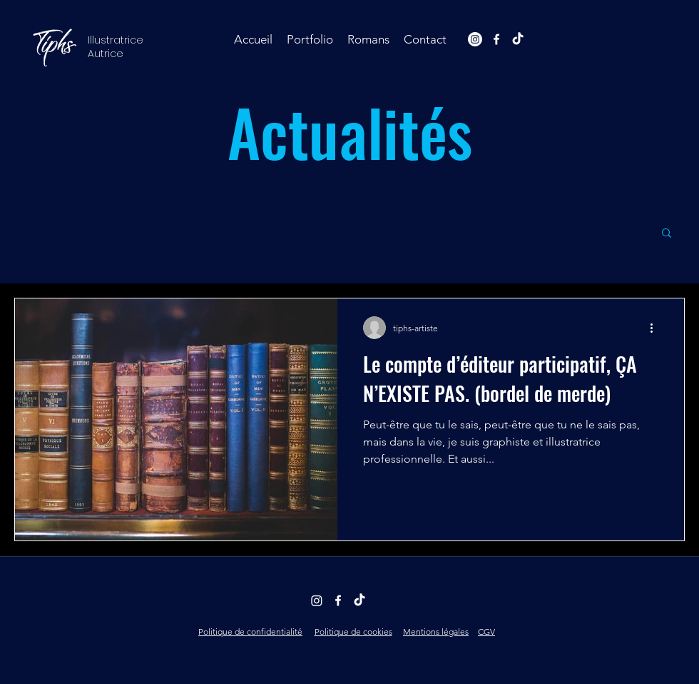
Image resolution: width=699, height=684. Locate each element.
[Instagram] (475, 39)
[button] (310, 39)
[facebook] (496, 39)
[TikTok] (518, 39)
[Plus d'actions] (656, 327)
